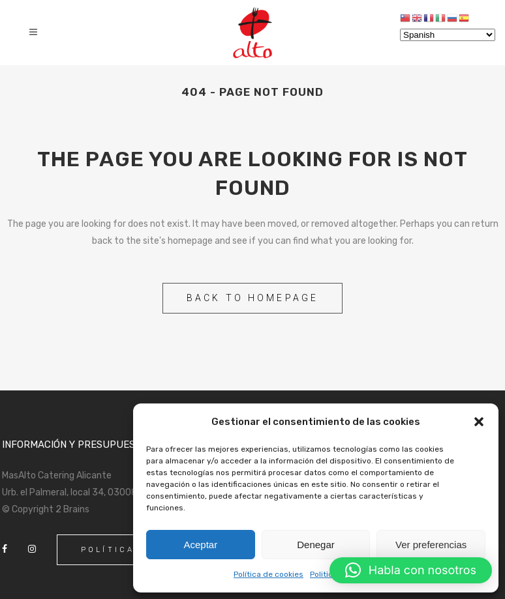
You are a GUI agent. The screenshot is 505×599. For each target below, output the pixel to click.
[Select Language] (447, 35)
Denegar (316, 544)
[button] (478, 421)
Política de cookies (268, 574)
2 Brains (72, 509)
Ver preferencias (431, 544)
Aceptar (200, 544)
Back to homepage (253, 298)
